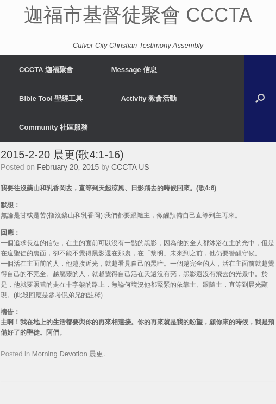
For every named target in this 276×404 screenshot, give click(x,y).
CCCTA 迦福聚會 (46, 70)
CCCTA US (130, 167)
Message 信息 (134, 70)
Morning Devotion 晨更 (68, 354)
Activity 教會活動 (149, 98)
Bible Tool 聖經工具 (51, 98)
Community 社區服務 (53, 127)
